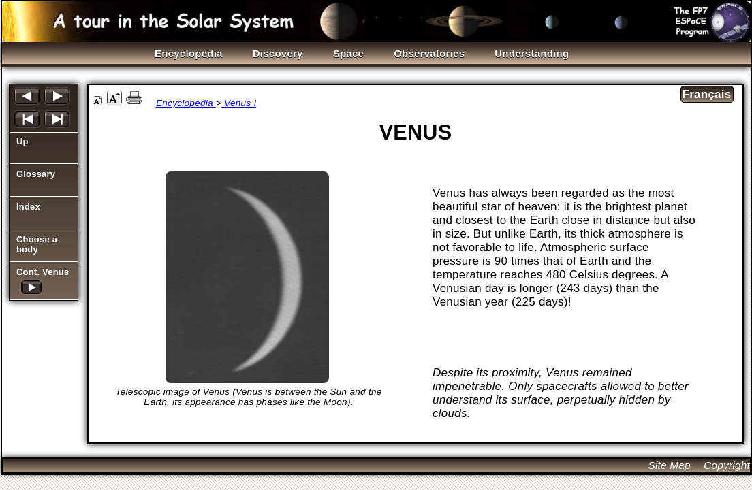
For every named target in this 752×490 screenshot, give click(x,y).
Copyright (725, 465)
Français (707, 94)
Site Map (669, 465)
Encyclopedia (186, 103)
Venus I (238, 103)
